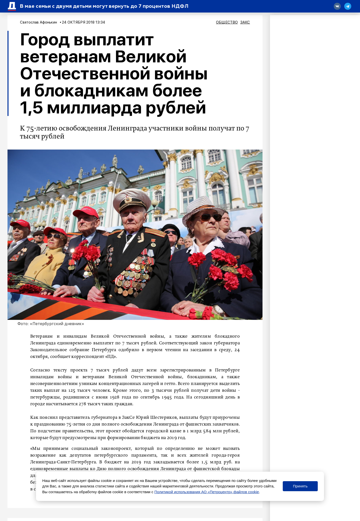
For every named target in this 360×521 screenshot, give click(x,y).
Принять (300, 486)
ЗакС (245, 22)
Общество (227, 22)
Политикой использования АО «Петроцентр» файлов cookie (206, 492)
